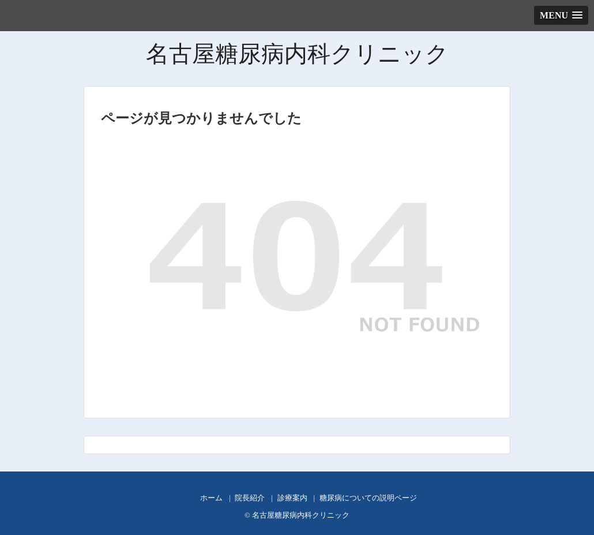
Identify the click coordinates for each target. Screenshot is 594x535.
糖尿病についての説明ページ (368, 498)
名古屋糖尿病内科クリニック (297, 54)
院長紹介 (250, 498)
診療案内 (292, 498)
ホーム (211, 498)
